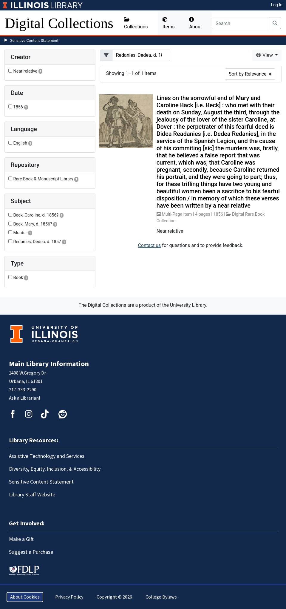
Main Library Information (49, 364)
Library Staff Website (32, 494)
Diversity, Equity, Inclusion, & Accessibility (55, 469)
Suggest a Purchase (31, 552)
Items (168, 23)
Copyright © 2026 (114, 597)
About (195, 23)
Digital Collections (59, 23)
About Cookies (25, 597)
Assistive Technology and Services (46, 456)
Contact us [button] (149, 245)
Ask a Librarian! (24, 398)
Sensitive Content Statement (34, 40)
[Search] (240, 23)
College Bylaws (161, 597)
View (265, 55)
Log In (276, 4)
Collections (136, 23)
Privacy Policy (69, 597)
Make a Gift (21, 539)
